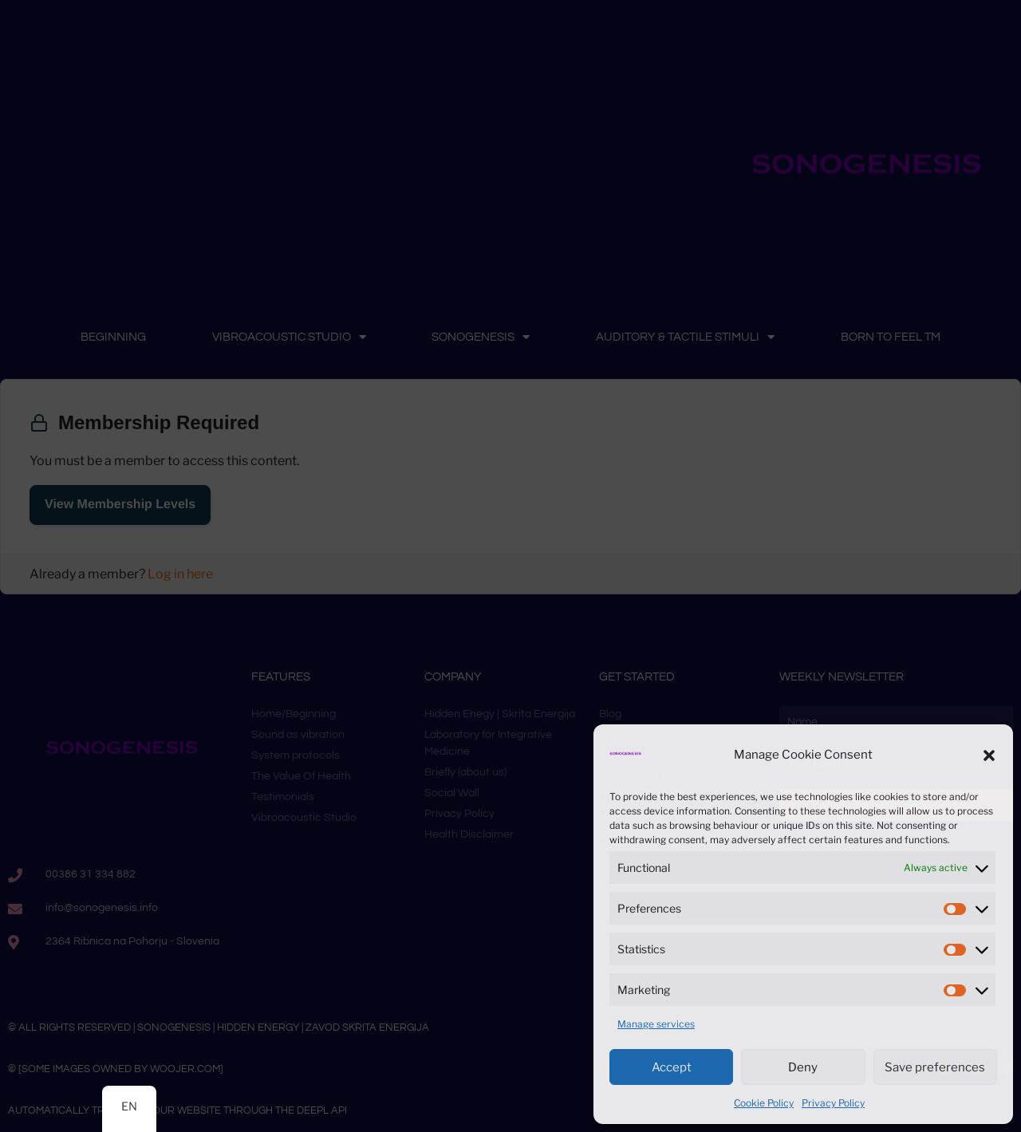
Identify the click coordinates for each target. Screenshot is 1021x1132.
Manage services (656, 1024)
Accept (672, 1067)
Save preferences (935, 1067)
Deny (803, 1067)
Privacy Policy (833, 1103)
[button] (989, 755)
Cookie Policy (764, 1103)
